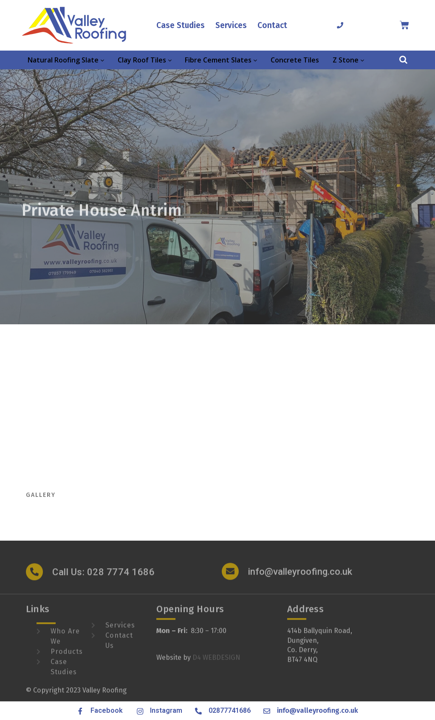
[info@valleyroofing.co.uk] (230, 576)
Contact (272, 25)
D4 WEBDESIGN (216, 662)
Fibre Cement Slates (221, 60)
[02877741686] (340, 25)
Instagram (166, 710)
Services (231, 25)
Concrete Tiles (295, 60)
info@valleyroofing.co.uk (300, 577)
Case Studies (180, 25)
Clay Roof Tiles (145, 60)
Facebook (106, 710)
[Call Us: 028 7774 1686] (34, 577)
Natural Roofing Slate (66, 60)
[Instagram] (139, 711)
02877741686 (230, 710)
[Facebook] (80, 711)
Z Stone (348, 60)
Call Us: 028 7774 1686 (103, 577)
